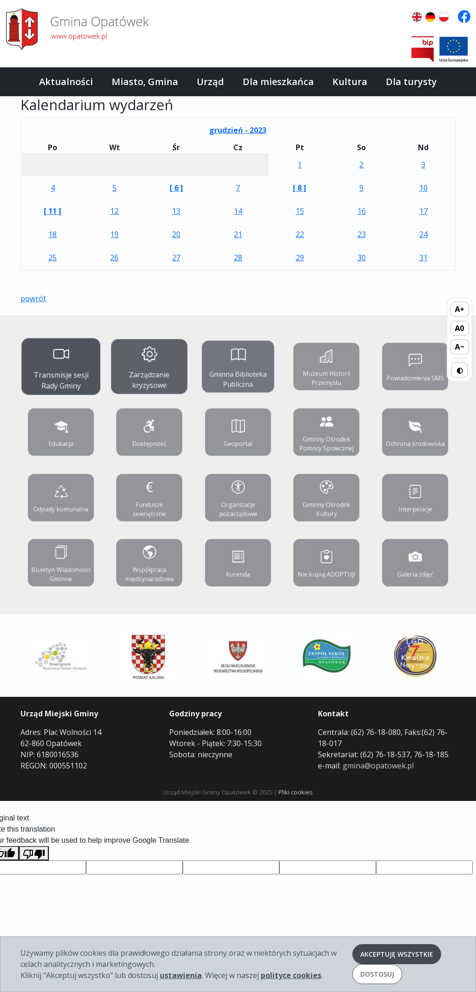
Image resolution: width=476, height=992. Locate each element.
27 (176, 257)
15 (300, 211)
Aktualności (66, 81)
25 (52, 257)
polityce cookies (291, 975)
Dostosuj (377, 974)
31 (423, 257)
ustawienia (181, 975)
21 (238, 234)
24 (423, 234)
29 (300, 257)
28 (238, 257)
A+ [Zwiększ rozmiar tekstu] (459, 309)
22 (300, 234)
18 (52, 234)
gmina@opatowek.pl (378, 766)
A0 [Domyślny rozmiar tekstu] (459, 328)
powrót (33, 298)
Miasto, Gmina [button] (145, 81)
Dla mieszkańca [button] (278, 81)
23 (361, 234)
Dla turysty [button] (411, 81)
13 (176, 211)
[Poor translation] (34, 853)
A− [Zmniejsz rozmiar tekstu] (459, 347)
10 (423, 188)
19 (114, 234)
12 (114, 211)
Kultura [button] (349, 81)
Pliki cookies (295, 792)
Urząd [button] (210, 81)
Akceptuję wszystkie (396, 954)
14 (238, 211)
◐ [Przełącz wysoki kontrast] (459, 370)
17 (423, 211)
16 (361, 211)
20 (176, 234)
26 (114, 257)
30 (361, 257)
